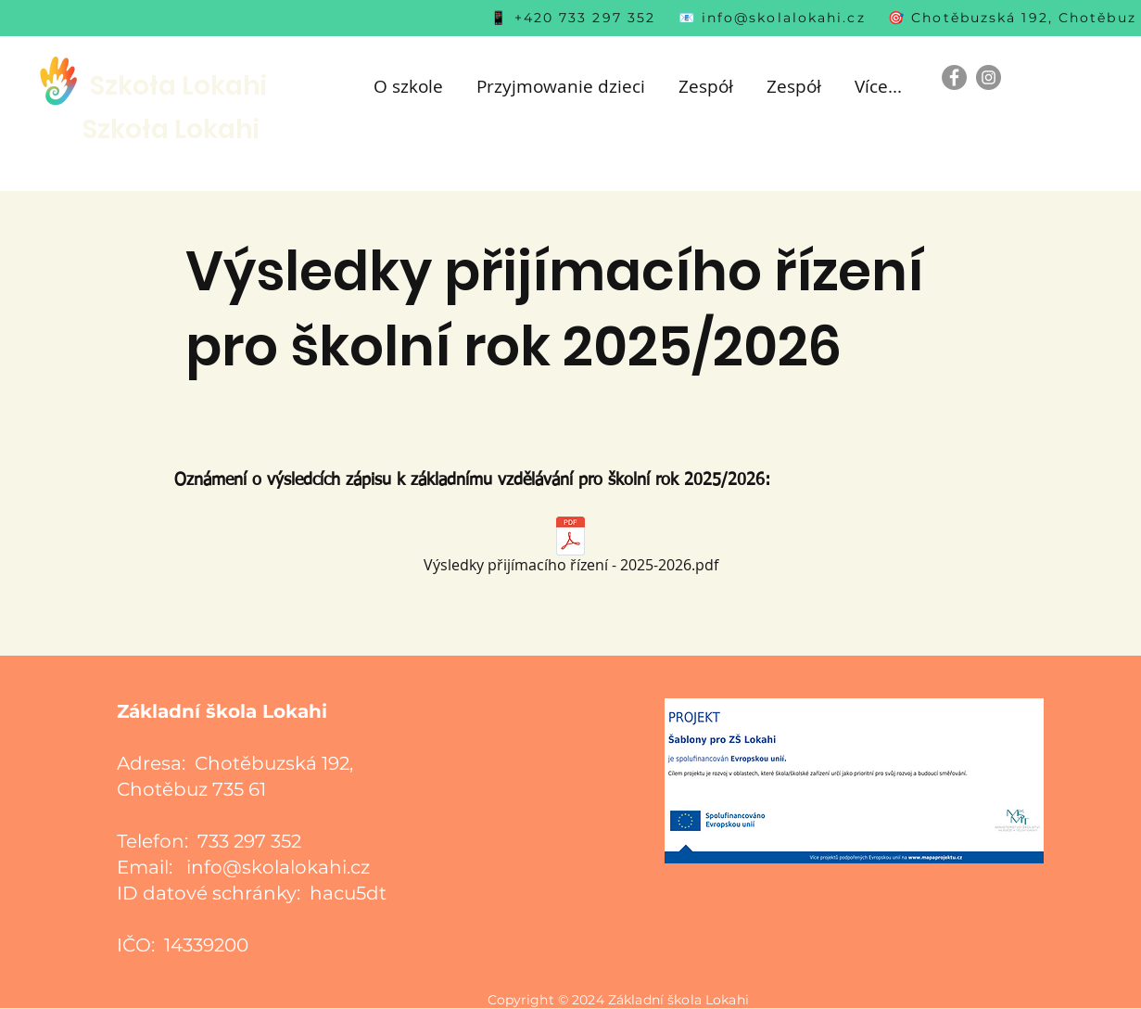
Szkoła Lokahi (178, 86)
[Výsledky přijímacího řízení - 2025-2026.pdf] (571, 549)
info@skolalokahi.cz (784, 17)
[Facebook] (954, 77)
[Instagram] (988, 77)
